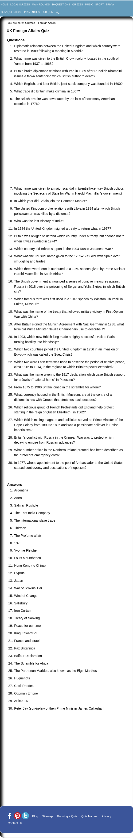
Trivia (110, 4)
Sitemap (47, 816)
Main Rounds (41, 4)
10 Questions (61, 4)
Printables (31, 12)
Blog (35, 816)
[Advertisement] (68, 147)
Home (4, 4)
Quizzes (77, 4)
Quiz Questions (11, 12)
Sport (99, 4)
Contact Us (15, 823)
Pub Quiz (48, 12)
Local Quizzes (20, 4)
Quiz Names (89, 816)
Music (89, 4)
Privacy (106, 816)
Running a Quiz (67, 816)
